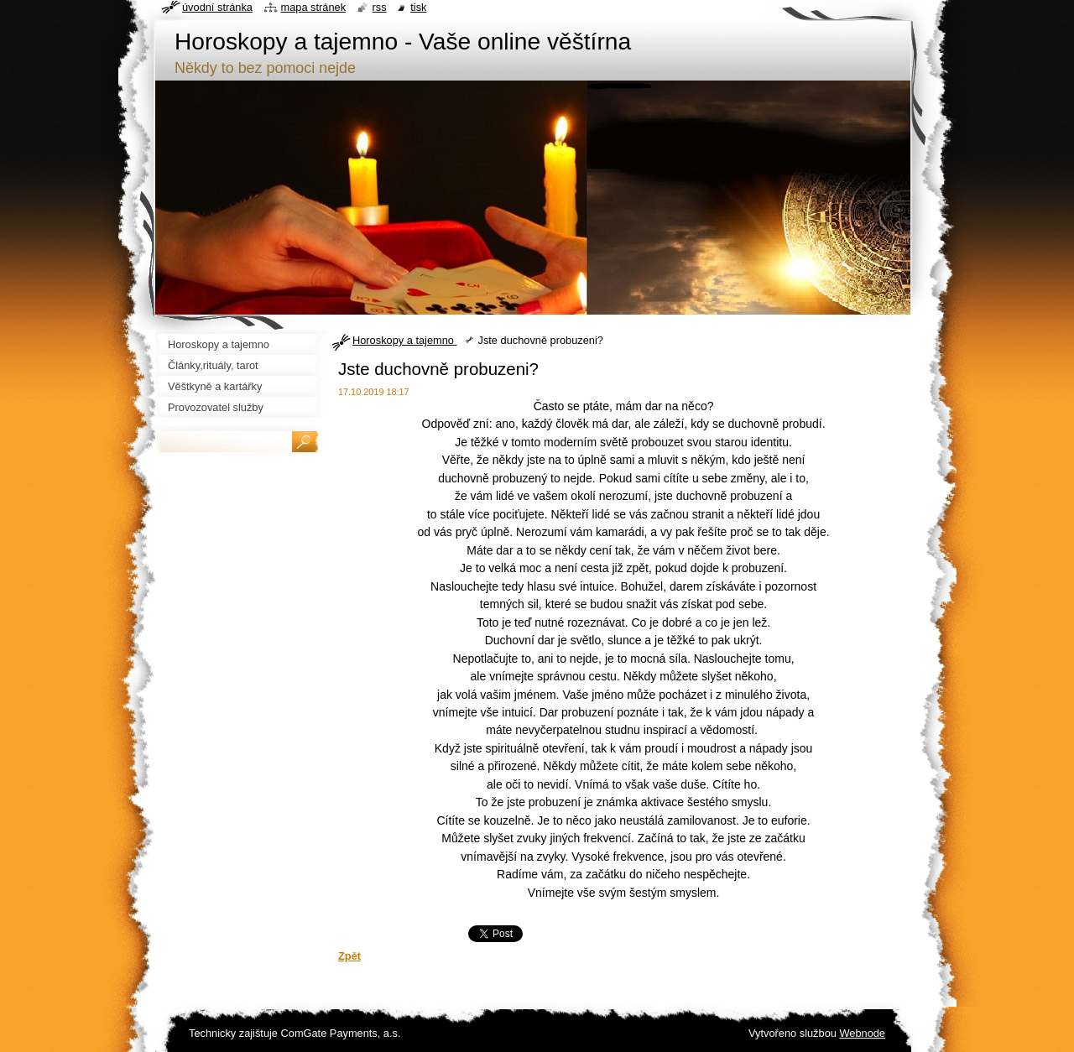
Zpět (349, 956)
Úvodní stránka (217, 7)
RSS (380, 7)
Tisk (418, 7)
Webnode (862, 1033)
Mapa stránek (314, 7)
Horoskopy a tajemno (404, 340)
